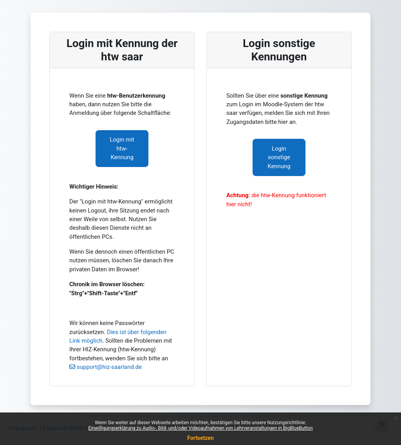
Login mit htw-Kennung (122, 148)
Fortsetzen (200, 438)
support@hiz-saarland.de (109, 367)
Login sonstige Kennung (278, 157)
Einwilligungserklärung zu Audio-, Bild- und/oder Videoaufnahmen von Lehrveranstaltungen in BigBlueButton (200, 428)
